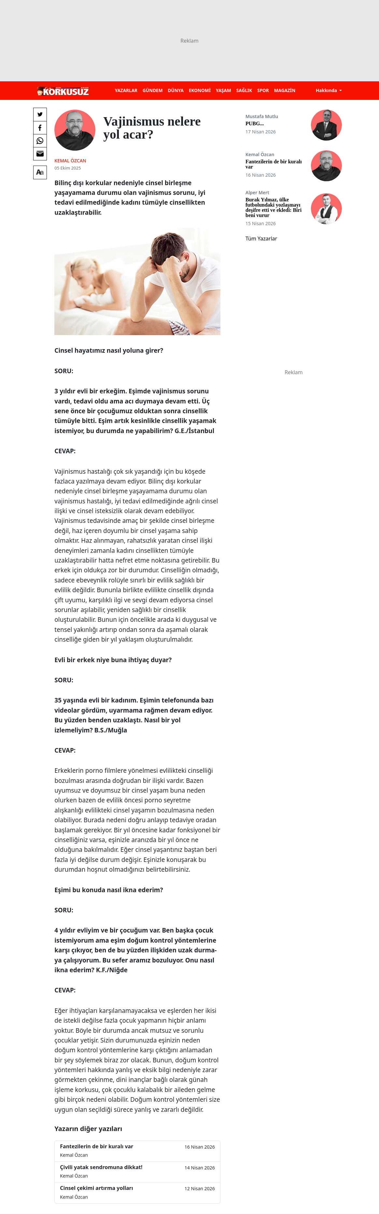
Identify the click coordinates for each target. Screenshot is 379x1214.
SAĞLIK (244, 90)
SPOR (263, 90)
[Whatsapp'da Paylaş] (40, 140)
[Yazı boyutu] (40, 172)
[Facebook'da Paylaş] (40, 127)
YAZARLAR (126, 90)
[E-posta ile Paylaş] (40, 153)
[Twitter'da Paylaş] (40, 114)
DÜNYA (176, 90)
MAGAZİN (284, 90)
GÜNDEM (153, 90)
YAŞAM (223, 90)
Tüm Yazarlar (261, 238)
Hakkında (327, 90)
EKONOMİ (200, 90)
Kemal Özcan (70, 160)
